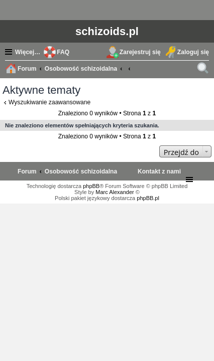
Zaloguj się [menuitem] (193, 52)
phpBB (91, 186)
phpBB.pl (148, 198)
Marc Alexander (114, 192)
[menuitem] (159, 171)
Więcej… (27, 52)
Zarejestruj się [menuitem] (140, 52)
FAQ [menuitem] (63, 52)
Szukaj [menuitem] (204, 69)
